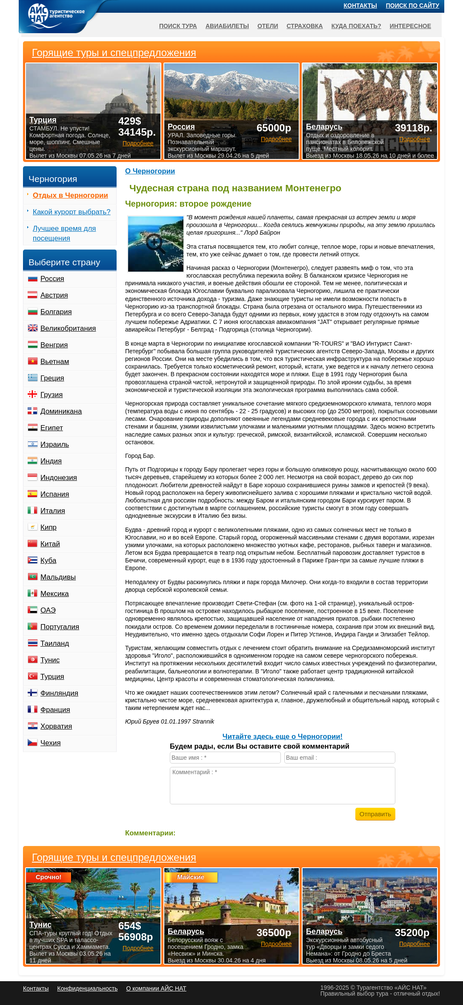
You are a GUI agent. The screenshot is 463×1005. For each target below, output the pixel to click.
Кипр (48, 527)
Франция (55, 710)
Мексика (54, 594)
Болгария (56, 312)
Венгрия (54, 345)
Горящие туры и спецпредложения (114, 857)
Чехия (50, 743)
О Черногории (150, 171)
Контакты (360, 5)
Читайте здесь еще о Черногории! (283, 736)
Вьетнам (54, 362)
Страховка (305, 26)
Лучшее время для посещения (64, 233)
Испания (54, 494)
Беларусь (186, 931)
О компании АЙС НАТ (156, 988)
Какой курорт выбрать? (72, 212)
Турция (52, 677)
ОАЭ (48, 610)
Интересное (410, 26)
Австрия (54, 295)
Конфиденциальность (87, 988)
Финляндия (59, 693)
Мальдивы (58, 577)
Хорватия (56, 726)
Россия (52, 279)
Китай (50, 544)
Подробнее (138, 948)
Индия (51, 461)
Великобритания (68, 328)
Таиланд (54, 643)
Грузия (51, 395)
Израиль (54, 444)
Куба (48, 560)
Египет (51, 428)
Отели (267, 26)
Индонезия (58, 478)
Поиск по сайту (413, 5)
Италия (52, 511)
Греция (52, 378)
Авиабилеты (227, 26)
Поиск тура (178, 26)
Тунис (50, 660)
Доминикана (61, 411)
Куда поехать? (356, 26)
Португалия (59, 627)
